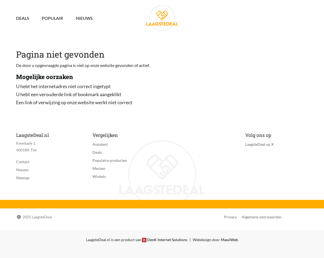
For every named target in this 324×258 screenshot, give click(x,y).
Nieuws (84, 18)
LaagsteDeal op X (259, 144)
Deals (22, 18)
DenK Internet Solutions (167, 239)
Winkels (99, 176)
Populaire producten (109, 160)
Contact (22, 161)
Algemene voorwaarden (261, 217)
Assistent (100, 144)
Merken (98, 168)
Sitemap (22, 177)
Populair (52, 18)
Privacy (230, 217)
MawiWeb (229, 239)
